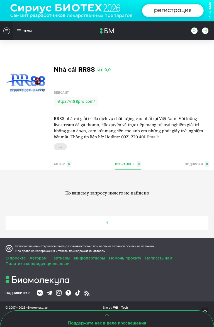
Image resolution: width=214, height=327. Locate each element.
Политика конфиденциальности (38, 263)
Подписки (197, 164)
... (60, 146)
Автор (62, 164)
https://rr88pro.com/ (76, 101)
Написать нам (158, 258)
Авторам (38, 258)
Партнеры (60, 258)
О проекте (16, 258)
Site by (115, 307)
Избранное (128, 164)
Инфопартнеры (89, 258)
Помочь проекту (125, 258)
